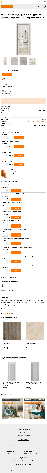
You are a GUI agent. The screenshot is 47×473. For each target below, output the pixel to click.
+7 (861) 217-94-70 (23, 429)
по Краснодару (6, 311)
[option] (23, 39)
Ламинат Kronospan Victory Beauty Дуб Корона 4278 (33, 342)
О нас (8, 453)
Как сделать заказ (28, 445)
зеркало (44, 108)
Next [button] (44, 375)
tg (25, 458)
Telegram (24, 432)
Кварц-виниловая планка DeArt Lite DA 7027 (11, 342)
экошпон (44, 112)
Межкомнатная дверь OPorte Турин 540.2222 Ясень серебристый (11, 384)
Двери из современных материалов (36, 121)
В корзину (19, 137)
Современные (34, 115)
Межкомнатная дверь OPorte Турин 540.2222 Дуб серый (34, 383)
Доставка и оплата (28, 447)
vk (21, 458)
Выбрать (7, 74)
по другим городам (8, 313)
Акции (8, 444)
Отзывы (9, 449)
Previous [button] (2, 375)
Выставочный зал (11, 445)
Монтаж (26, 449)
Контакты (26, 444)
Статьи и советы (11, 451)
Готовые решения (11, 447)
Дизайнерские (42, 115)
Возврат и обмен (28, 451)
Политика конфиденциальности (32, 453)
